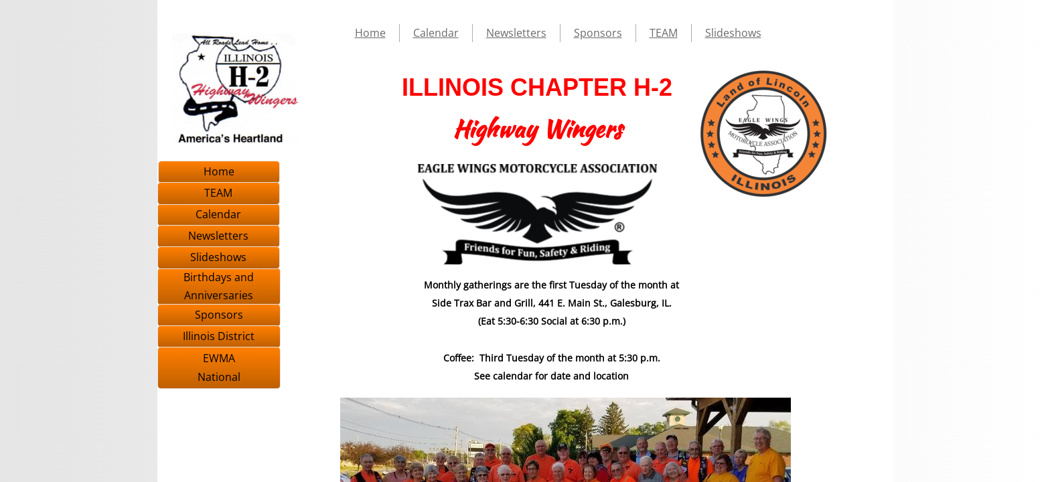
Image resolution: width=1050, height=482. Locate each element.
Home (370, 32)
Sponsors (598, 32)
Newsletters (516, 32)
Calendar (436, 32)
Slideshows (733, 32)
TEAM (664, 32)
